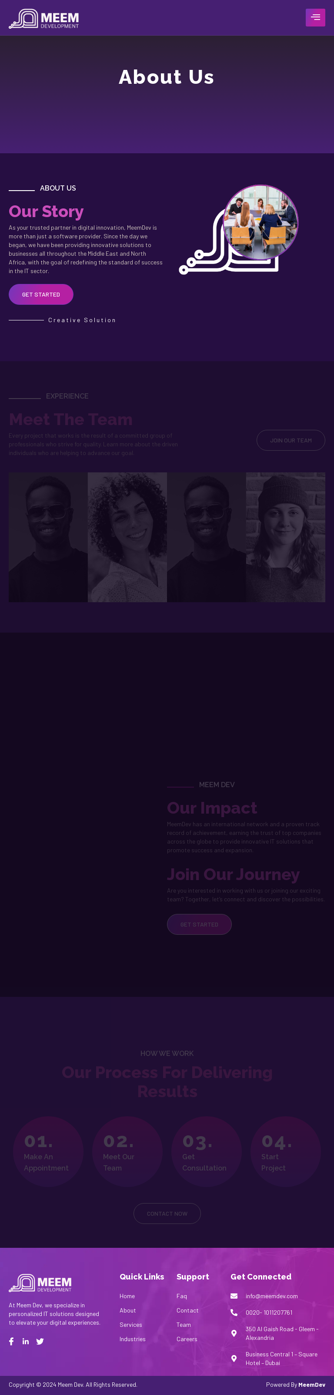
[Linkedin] (25, 1341)
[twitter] (40, 1341)
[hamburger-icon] (315, 17)
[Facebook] (11, 1341)
